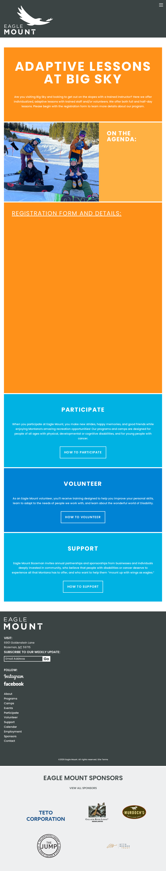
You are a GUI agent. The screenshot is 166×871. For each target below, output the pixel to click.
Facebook (14, 684)
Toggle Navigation (161, 5)
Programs (10, 699)
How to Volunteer (83, 517)
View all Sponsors (83, 788)
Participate (11, 713)
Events (8, 708)
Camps (9, 703)
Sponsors (10, 736)
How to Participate (83, 452)
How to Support (83, 586)
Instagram (14, 677)
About (8, 694)
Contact (9, 741)
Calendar (10, 727)
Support (9, 722)
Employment (13, 732)
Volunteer (11, 717)
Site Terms (103, 759)
